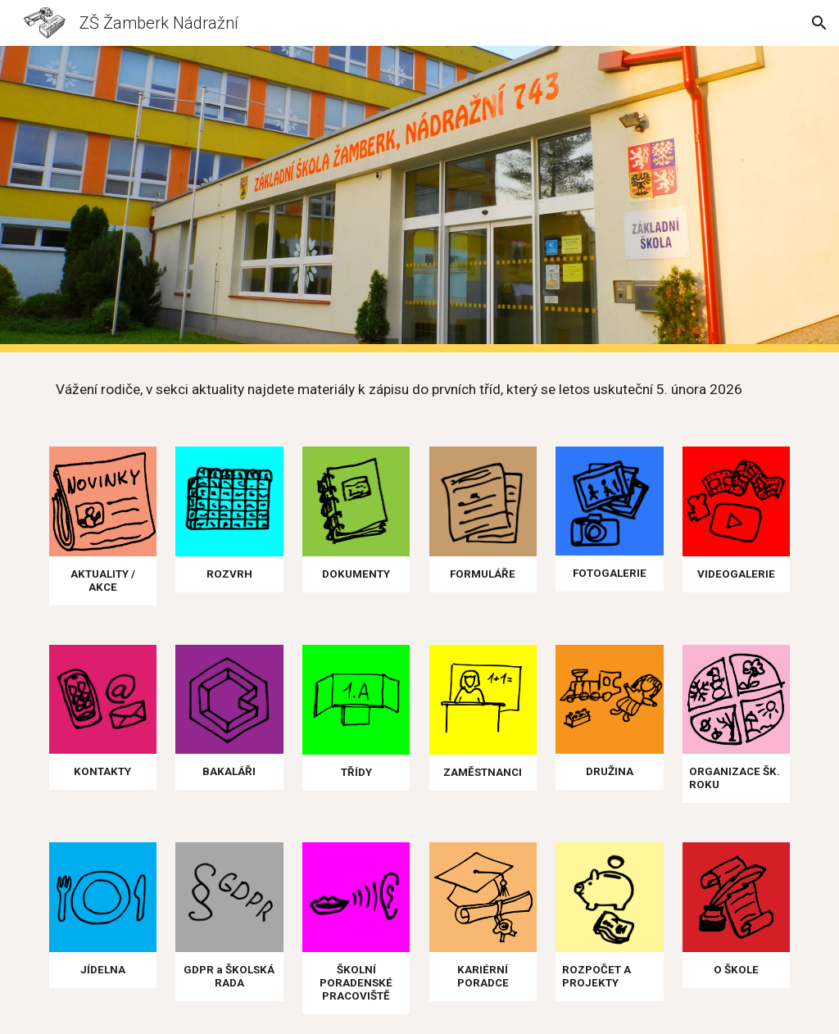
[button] (819, 23)
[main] (420, 389)
